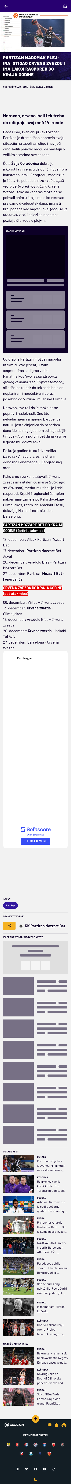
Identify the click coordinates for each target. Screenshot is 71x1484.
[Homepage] (65, 6)
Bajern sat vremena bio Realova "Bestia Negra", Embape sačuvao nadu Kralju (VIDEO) (52, 1358)
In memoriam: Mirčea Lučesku (51, 1309)
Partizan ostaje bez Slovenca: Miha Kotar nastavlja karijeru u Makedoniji (51, 1165)
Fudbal (41, 1197)
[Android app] (49, 1425)
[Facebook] (36, 1469)
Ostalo (41, 1156)
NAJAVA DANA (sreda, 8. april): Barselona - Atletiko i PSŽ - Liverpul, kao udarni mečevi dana (51, 1247)
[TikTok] (54, 1469)
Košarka (42, 1177)
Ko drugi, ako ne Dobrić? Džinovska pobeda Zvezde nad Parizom (50, 1378)
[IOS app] (56, 1425)
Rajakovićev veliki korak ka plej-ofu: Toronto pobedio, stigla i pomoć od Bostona (52, 1186)
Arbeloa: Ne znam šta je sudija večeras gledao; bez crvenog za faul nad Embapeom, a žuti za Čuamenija (52, 1206)
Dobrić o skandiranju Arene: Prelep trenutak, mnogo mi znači (50, 1329)
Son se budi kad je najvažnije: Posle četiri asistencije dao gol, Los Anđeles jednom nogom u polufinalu (52, 1288)
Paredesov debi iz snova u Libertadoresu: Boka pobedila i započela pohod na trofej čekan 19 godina (52, 1268)
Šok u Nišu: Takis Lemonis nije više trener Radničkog (48, 1398)
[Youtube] (45, 1469)
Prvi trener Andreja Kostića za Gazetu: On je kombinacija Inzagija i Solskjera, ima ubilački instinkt (52, 1227)
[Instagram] (17, 1469)
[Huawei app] (63, 1425)
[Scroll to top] (35, 1419)
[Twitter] (26, 1469)
